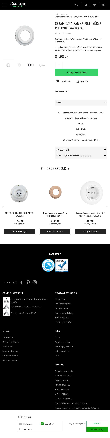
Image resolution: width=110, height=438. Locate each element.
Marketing (27, 429)
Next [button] (107, 207)
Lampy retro (60, 299)
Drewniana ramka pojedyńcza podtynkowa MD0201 (55, 214)
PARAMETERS (62, 149)
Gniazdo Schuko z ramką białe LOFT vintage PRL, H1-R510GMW (90, 214)
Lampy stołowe (61, 308)
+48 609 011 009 (61, 394)
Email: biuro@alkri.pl (63, 398)
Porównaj (84, 81)
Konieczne (27, 424)
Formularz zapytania (64, 371)
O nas (57, 337)
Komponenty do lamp (64, 313)
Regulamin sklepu (62, 342)
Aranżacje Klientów (63, 322)
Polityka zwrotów (10, 355)
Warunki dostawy (10, 351)
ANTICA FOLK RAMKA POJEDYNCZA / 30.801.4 (19, 214)
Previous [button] (3, 207)
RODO (57, 355)
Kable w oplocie (62, 317)
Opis (58, 102)
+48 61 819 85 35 (62, 389)
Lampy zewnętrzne (63, 303)
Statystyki (49, 424)
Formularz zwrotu (10, 360)
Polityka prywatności (64, 346)
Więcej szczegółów (77, 423)
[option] (25, 35)
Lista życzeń (66, 81)
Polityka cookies (62, 351)
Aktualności (8, 337)
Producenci (8, 346)
